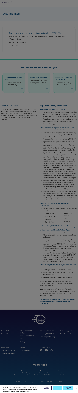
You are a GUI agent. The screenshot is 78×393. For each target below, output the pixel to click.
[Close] (76, 389)
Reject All (57, 388)
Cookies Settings (46, 388)
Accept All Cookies (68, 388)
